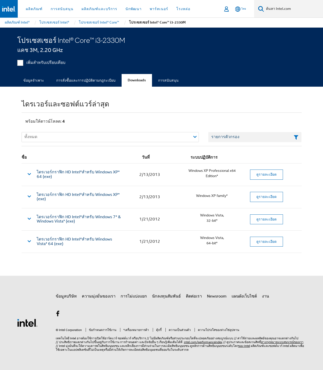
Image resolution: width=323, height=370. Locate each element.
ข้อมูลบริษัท (66, 296)
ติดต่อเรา (194, 296)
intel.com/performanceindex (203, 342)
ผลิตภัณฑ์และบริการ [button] (99, 9)
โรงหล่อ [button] (183, 9)
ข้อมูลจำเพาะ (33, 80)
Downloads (137, 80)
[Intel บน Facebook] (58, 314)
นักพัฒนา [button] (133, 9)
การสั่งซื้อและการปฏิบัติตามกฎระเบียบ (86, 80)
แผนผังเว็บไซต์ (244, 296)
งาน (265, 296)
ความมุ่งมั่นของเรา (99, 296)
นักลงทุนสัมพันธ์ (166, 296)
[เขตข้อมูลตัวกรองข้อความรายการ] (255, 137)
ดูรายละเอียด (266, 174)
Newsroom (216, 296)
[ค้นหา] (261, 9)
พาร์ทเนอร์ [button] (159, 9)
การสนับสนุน (168, 80)
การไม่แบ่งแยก (134, 296)
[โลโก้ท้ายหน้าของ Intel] (27, 322)
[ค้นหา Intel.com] (293, 9)
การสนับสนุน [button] (62, 9)
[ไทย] (240, 9)
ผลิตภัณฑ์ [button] (34, 9)
